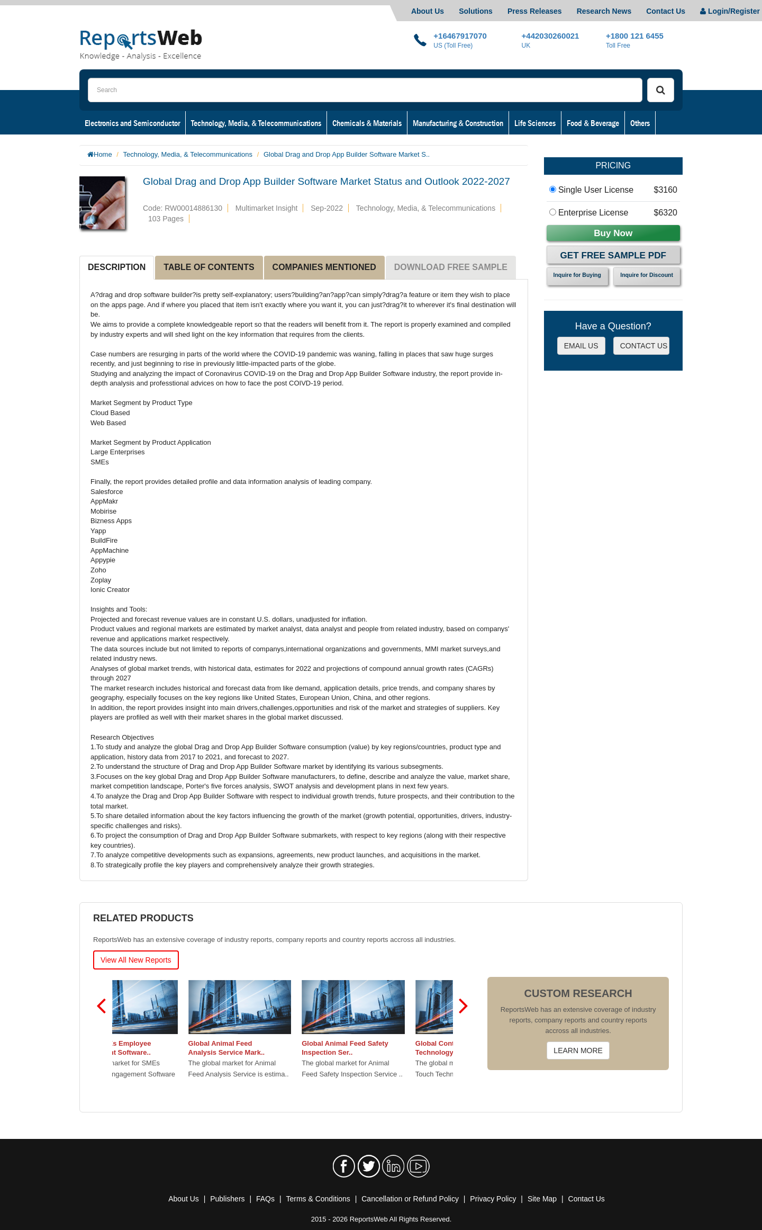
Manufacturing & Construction (458, 123)
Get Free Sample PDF (613, 255)
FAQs (265, 1199)
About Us (427, 11)
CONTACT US (644, 346)
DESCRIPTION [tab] (117, 267)
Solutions (476, 11)
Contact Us (665, 11)
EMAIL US (581, 346)
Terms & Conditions (318, 1199)
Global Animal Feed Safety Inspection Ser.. (384, 1047)
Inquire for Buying (577, 275)
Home (103, 154)
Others (640, 123)
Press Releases (534, 11)
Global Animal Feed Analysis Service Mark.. (266, 1047)
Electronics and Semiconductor (132, 123)
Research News (604, 11)
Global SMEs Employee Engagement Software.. (152, 1047)
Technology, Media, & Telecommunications (256, 123)
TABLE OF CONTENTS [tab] (209, 267)
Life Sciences (535, 123)
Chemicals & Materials (367, 123)
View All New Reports (136, 960)
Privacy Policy (493, 1199)
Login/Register (730, 11)
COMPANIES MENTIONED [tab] (324, 267)
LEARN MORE (578, 1050)
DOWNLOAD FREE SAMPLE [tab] (450, 267)
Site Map (542, 1199)
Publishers (227, 1199)
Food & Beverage (593, 123)
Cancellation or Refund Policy (410, 1199)
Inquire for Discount (646, 275)
